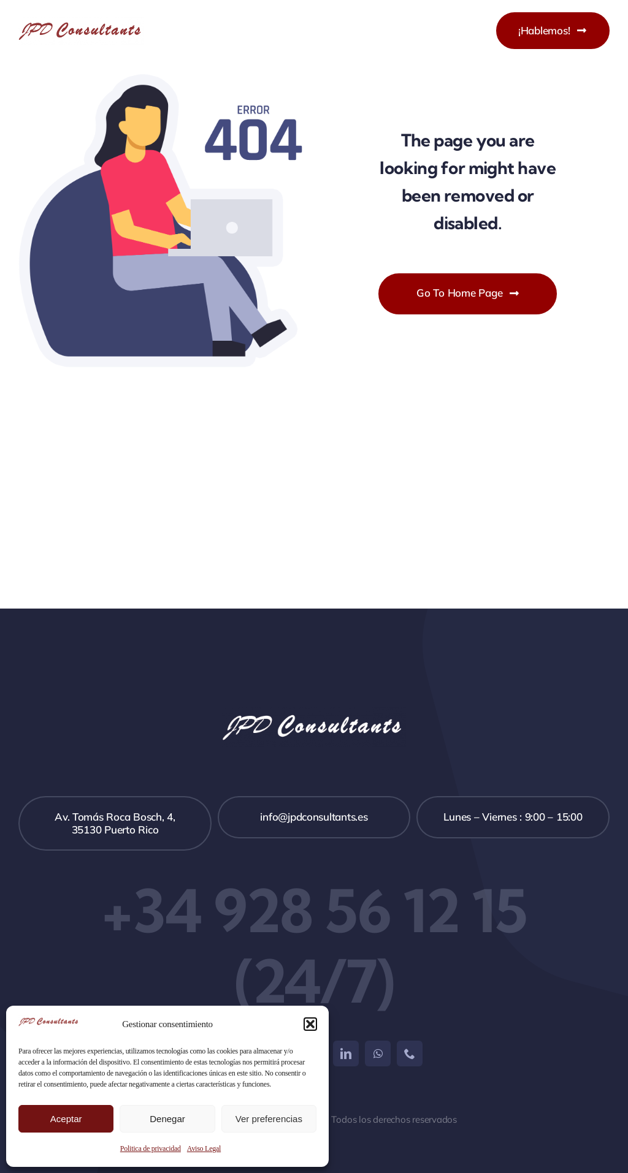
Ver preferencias (269, 1119)
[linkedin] (346, 1053)
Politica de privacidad (150, 1148)
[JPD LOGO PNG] (81, 22)
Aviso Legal (204, 1148)
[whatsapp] (378, 1053)
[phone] (410, 1053)
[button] (310, 1024)
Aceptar (66, 1119)
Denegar (167, 1119)
